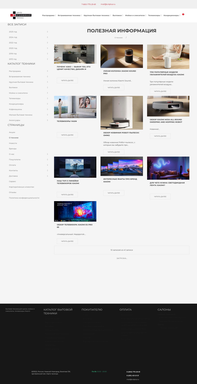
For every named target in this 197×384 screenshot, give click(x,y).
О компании (88, 297)
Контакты (29, 170)
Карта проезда (52, 335)
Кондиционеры (172, 15)
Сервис (12, 181)
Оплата (29, 165)
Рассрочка (126, 302)
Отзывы (12, 192)
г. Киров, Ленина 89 (168, 291)
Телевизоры (155, 15)
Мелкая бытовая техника (29, 115)
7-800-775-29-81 (89, 4)
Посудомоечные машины (57, 297)
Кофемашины (29, 109)
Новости (13, 143)
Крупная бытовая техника (97, 15)
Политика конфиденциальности (24, 198)
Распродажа (49, 15)
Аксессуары (29, 120)
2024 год (29, 37)
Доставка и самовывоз (93, 289)
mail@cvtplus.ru (108, 4)
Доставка (29, 176)
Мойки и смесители (136, 15)
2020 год (29, 48)
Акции (12, 132)
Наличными (126, 278)
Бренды (12, 148)
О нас (29, 154)
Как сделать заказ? (92, 285)
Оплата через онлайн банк (133, 292)
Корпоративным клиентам (21, 187)
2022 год (29, 43)
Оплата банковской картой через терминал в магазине (134, 286)
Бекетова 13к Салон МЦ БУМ (172, 280)
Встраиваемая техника (70, 15)
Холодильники (52, 293)
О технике (13, 138)
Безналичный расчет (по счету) (135, 282)
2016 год (29, 53)
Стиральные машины (55, 300)
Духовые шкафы (52, 281)
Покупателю (29, 159)
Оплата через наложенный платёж (134, 297)
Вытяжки (118, 15)
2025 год (29, 32)
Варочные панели (53, 285)
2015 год (29, 59)
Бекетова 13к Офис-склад (171, 284)
